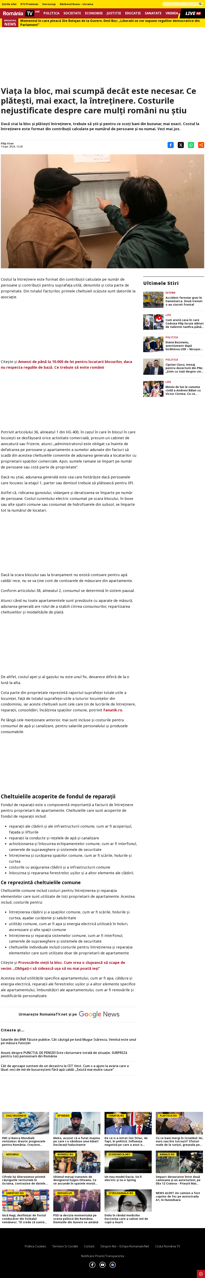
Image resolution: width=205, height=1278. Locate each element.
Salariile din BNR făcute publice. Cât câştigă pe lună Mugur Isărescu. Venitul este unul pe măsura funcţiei (68, 1041)
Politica (51, 13)
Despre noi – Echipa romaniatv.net (125, 1246)
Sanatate (153, 13)
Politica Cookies (35, 1246)
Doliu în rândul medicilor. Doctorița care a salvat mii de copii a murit (126, 1219)
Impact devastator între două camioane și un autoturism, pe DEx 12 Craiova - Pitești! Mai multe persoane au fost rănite (178, 1180)
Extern (170, 292)
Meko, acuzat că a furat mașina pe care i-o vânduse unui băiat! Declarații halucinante (76, 1141)
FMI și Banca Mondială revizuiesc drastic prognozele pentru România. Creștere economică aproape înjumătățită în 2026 (23, 1141)
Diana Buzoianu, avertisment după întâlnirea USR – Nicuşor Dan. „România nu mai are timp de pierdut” (185, 346)
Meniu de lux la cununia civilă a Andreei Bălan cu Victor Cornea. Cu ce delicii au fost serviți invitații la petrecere (183, 390)
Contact (89, 1246)
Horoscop (49, 4)
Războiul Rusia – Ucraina (76, 4)
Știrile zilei (9, 4)
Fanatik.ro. (113, 710)
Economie (94, 13)
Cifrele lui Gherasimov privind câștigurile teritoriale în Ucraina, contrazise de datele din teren (23, 1180)
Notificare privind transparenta (102, 1256)
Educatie (133, 13)
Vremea (172, 13)
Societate (72, 13)
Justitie (114, 13)
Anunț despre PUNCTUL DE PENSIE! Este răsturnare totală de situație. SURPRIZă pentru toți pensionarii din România (64, 1054)
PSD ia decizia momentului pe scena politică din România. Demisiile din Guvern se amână (75, 1219)
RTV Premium (29, 4)
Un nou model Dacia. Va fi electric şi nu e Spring (123, 1178)
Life (168, 315)
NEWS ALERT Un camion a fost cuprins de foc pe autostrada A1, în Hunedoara (178, 1196)
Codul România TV (167, 1246)
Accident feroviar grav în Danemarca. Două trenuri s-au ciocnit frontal (184, 301)
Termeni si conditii (65, 1246)
